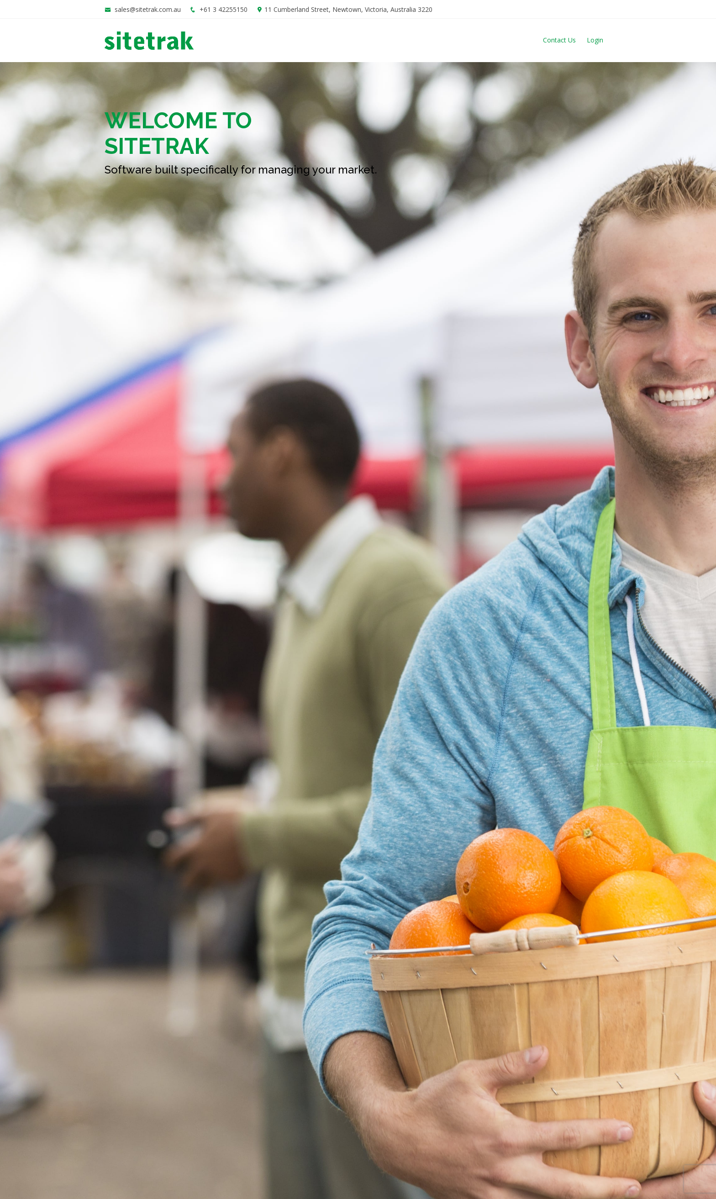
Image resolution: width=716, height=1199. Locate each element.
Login (595, 40)
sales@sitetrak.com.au (148, 9)
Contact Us (559, 40)
